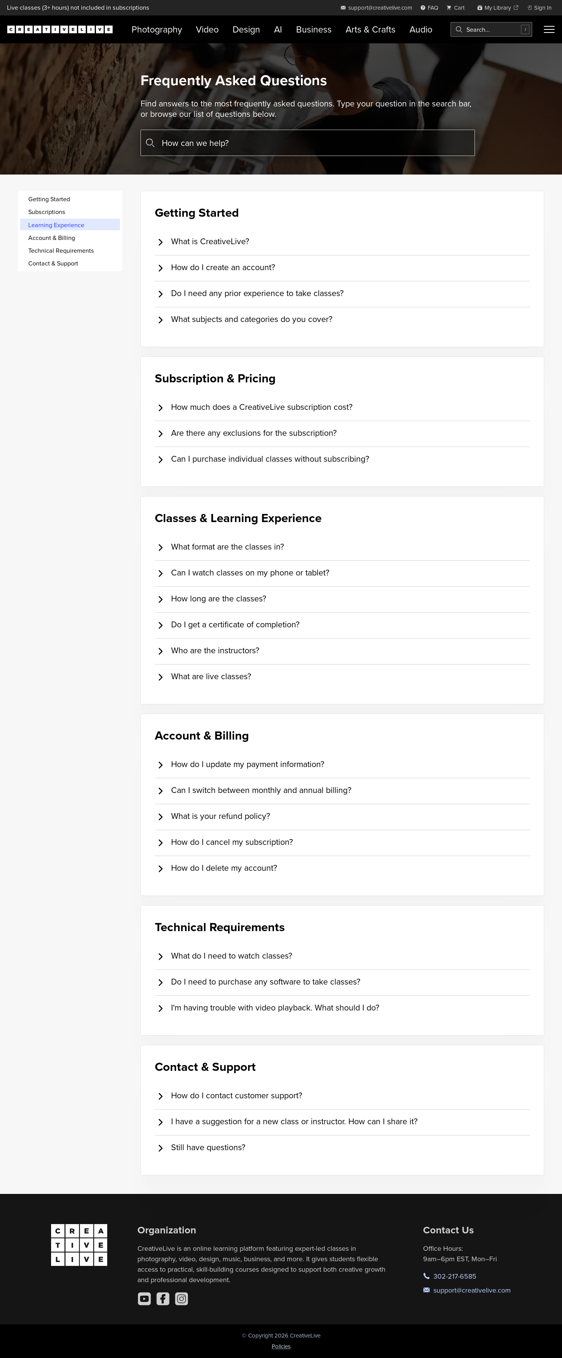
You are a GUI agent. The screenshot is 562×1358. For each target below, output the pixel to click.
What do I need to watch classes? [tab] (223, 956)
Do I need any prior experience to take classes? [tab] (249, 293)
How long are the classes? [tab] (210, 599)
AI (278, 29)
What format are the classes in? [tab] (219, 547)
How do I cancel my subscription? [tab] (224, 842)
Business (314, 29)
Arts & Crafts (371, 29)
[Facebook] (163, 1299)
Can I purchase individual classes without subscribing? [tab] (262, 459)
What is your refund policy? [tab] (212, 816)
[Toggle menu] (549, 29)
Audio (421, 29)
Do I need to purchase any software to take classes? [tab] (257, 982)
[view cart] (457, 7)
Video (207, 29)
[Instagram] (181, 1299)
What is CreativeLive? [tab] (202, 241)
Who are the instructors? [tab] (207, 650)
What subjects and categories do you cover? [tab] (243, 319)
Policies (281, 1346)
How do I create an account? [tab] (215, 267)
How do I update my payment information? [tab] (239, 764)
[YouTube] (144, 1299)
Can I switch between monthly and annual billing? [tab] (253, 790)
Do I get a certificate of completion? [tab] (227, 624)
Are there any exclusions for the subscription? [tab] (246, 433)
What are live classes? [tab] (203, 676)
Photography (157, 29)
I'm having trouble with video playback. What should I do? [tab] (267, 1008)
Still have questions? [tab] (200, 1147)
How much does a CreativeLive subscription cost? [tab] (254, 407)
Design (246, 29)
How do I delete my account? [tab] (216, 868)
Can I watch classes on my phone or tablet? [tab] (242, 573)
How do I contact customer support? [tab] (228, 1095)
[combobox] (491, 29)
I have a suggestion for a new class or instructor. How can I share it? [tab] (286, 1121)
